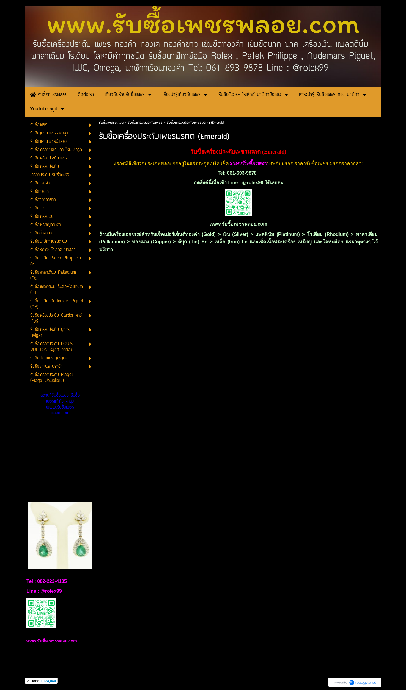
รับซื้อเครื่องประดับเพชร (145, 123)
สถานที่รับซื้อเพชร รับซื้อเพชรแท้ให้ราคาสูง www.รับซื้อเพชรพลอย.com (60, 404)
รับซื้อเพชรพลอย (111, 123)
